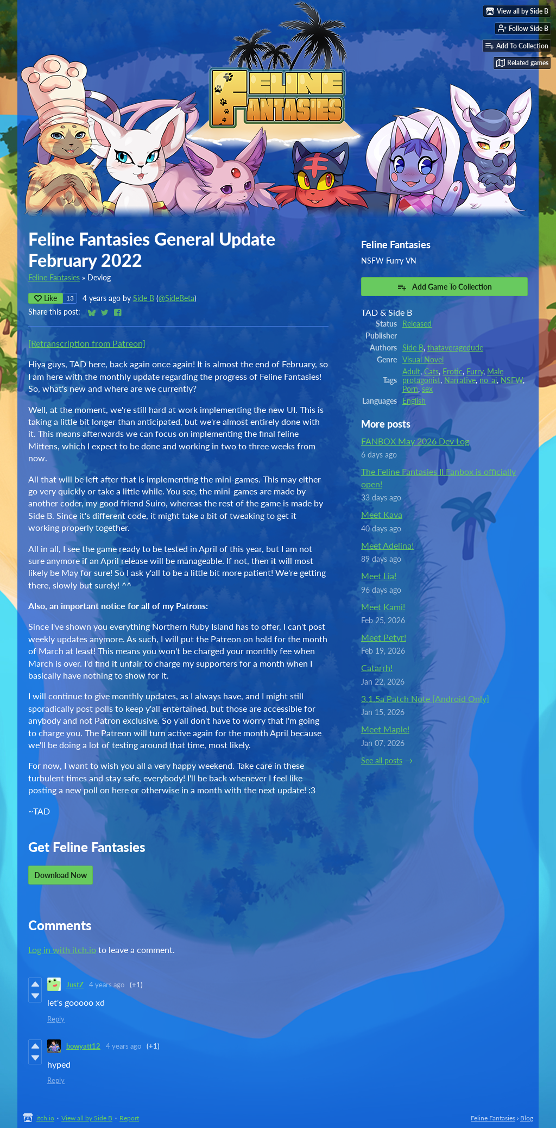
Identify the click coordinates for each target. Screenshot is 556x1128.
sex (427, 389)
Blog (526, 1118)
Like (45, 298)
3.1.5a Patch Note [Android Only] (425, 698)
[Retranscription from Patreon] (87, 343)
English (414, 401)
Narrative (460, 380)
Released (417, 323)
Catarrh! (377, 667)
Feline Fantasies (54, 277)
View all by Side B (86, 1118)
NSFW (512, 380)
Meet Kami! (383, 606)
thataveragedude (455, 347)
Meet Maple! (385, 729)
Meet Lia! (378, 576)
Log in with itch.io (62, 949)
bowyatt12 (83, 1046)
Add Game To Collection (444, 287)
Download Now (60, 875)
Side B (143, 298)
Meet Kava (381, 514)
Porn (410, 389)
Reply (56, 1018)
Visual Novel (423, 359)
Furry (474, 371)
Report (129, 1118)
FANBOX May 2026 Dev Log (415, 441)
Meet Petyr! (383, 637)
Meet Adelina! (387, 545)
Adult (411, 371)
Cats (431, 371)
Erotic (453, 371)
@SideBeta (176, 298)
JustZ (75, 984)
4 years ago (106, 984)
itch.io (45, 1118)
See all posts (381, 760)
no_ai (488, 380)
